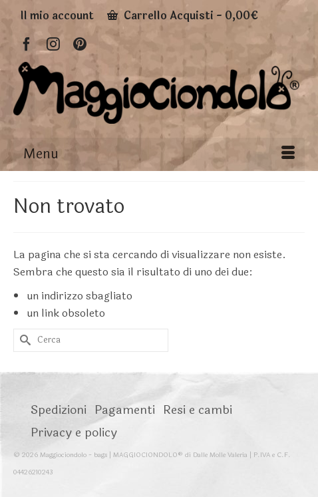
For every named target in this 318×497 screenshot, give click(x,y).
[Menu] (159, 154)
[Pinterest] (80, 43)
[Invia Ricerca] (23, 340)
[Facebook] (26, 43)
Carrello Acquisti (182, 15)
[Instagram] (53, 43)
